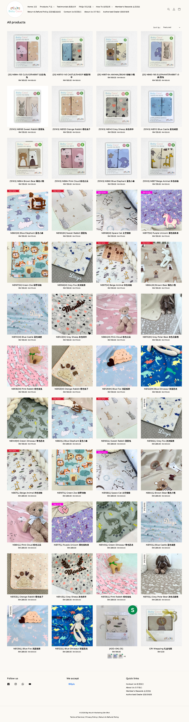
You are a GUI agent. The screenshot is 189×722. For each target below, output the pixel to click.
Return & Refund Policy (109, 717)
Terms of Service (77, 717)
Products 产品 (46, 7)
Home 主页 (32, 7)
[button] (168, 9)
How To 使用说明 (103, 7)
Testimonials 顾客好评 (66, 7)
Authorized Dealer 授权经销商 (116, 12)
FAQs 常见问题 (85, 7)
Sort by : (157, 27)
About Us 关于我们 (92, 12)
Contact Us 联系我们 (72, 12)
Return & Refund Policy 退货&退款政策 (44, 12)
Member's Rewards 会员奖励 (127, 7)
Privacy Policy (91, 717)
